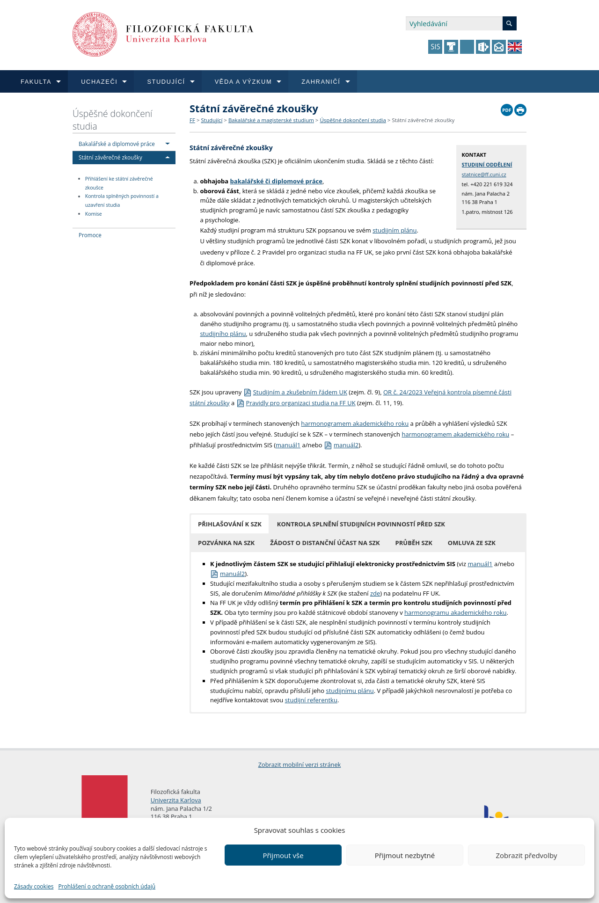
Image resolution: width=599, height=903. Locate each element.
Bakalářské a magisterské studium (271, 120)
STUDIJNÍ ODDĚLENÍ (487, 164)
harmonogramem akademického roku (355, 423)
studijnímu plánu (349, 690)
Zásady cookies (33, 886)
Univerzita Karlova (176, 800)
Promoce (90, 235)
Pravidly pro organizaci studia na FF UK (296, 403)
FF (192, 120)
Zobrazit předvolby (526, 855)
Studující (211, 120)
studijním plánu (394, 230)
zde (375, 593)
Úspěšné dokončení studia (112, 119)
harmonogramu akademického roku (455, 612)
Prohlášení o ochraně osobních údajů (106, 886)
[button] (230, 524)
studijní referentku (311, 700)
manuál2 (341, 445)
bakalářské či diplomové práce (276, 181)
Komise (93, 214)
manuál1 (288, 445)
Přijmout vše (283, 855)
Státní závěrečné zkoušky (110, 157)
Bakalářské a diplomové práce (117, 143)
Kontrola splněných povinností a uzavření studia (122, 201)
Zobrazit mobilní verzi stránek (299, 764)
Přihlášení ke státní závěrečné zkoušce (119, 183)
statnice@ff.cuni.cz (484, 174)
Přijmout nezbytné (405, 855)
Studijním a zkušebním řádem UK (295, 392)
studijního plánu (223, 333)
